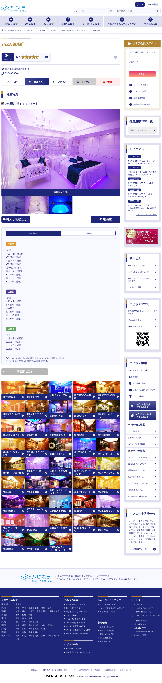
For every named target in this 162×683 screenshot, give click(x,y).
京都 (30, 625)
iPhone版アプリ (142, 320)
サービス (135, 258)
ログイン (142, 74)
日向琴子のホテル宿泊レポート (77, 652)
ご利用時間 (88, 233)
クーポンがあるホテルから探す (77, 630)
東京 (17, 611)
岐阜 (24, 622)
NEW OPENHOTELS (72, 649)
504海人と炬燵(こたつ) (16, 219)
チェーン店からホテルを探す (76, 633)
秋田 (24, 608)
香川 (17, 632)
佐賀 (24, 636)
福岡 (17, 636)
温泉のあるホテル (142, 490)
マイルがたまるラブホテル (75, 623)
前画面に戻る (17, 371)
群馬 (57, 611)
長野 (30, 615)
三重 (36, 622)
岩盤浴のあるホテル (142, 470)
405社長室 (109, 219)
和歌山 (50, 625)
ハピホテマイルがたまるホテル (140, 415)
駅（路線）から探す (73, 608)
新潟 (17, 615)
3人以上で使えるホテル (142, 483)
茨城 (51, 611)
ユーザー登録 (152, 4)
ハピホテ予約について (141, 612)
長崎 (30, 636)
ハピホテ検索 (138, 363)
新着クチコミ (104, 641)
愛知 (17, 622)
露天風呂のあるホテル (142, 464)
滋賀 (36, 625)
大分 (43, 636)
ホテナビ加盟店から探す (74, 626)
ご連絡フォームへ (140, 549)
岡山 (17, 629)
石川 (17, 618)
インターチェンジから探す (75, 604)
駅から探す (30, 21)
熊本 (36, 636)
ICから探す (48, 21)
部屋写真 (36, 82)
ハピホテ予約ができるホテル (140, 405)
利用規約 (46, 670)
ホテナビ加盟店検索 (142, 444)
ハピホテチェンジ (139, 621)
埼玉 (32, 611)
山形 (30, 608)
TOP (12, 82)
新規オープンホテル (107, 627)
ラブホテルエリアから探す (142, 390)
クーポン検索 (142, 431)
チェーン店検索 (142, 438)
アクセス (59, 82)
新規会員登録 (139, 98)
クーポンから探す (91, 21)
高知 (36, 632)
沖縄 (17, 639)
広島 (24, 629)
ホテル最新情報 (105, 638)
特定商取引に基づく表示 (89, 670)
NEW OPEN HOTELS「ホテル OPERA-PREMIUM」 (140, 193)
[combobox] (130, 11)
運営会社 (35, 670)
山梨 (24, 615)
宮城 (43, 608)
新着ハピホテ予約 (106, 634)
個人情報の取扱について (65, 670)
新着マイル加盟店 (106, 631)
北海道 (18, 604)
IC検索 (133, 377)
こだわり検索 (136, 396)
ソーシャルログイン (142, 85)
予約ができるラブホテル (74, 619)
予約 (107, 82)
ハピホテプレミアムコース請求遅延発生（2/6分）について (142, 171)
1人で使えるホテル (142, 477)
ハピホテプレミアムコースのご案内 (142, 279)
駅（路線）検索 (137, 383)
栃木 (45, 611)
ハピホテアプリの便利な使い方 (111, 608)
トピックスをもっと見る (146, 214)
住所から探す (11, 21)
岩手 (36, 608)
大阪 (17, 625)
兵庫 (24, 625)
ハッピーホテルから (142, 513)
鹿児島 (56, 636)
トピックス (136, 149)
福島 (49, 608)
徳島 (24, 632)
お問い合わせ (125, 670)
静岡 (30, 622)
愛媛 (30, 632)
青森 (17, 608)
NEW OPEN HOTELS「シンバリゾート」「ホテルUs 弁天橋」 (142, 160)
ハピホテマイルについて (142, 272)
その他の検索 (150, 21)
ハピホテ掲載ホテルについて (143, 632)
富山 (24, 618)
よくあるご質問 (142, 287)
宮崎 (49, 636)
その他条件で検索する (142, 496)
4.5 (18, 57)
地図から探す (67, 21)
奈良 (43, 625)
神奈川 (24, 611)
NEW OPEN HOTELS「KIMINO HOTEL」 (140, 182)
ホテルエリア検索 (138, 370)
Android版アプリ (142, 326)
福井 (30, 618)
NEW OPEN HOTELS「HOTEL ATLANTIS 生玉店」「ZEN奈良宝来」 (142, 206)
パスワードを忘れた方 (143, 91)
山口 (43, 629)
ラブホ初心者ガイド (107, 604)
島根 (36, 629)
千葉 (38, 611)
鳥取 (30, 629)
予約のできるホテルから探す (122, 21)
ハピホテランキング (142, 265)
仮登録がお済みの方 (142, 104)
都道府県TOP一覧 (141, 121)
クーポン (83, 82)
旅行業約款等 (110, 670)
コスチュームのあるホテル (142, 457)
